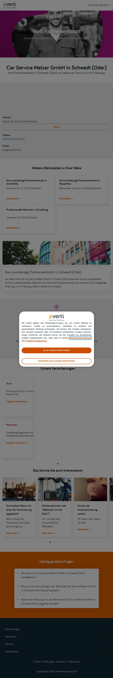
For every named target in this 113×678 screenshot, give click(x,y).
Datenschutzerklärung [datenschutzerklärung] (80, 338)
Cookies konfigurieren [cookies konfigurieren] (36, 341)
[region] (56, 339)
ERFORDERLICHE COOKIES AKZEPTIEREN (56, 361)
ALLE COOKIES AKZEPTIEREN (56, 350)
